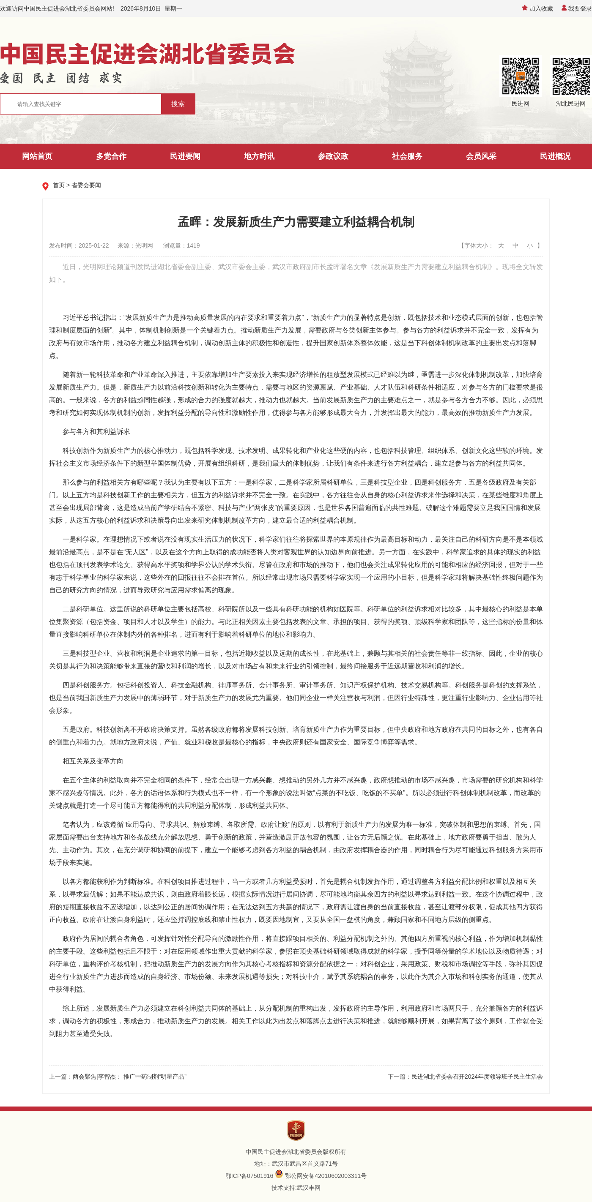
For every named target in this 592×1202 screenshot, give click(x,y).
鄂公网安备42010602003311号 (326, 1175)
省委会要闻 (86, 185)
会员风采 (481, 156)
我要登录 (577, 8)
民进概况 (555, 156)
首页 (59, 185)
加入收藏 (537, 8)
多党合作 (111, 156)
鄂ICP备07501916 (249, 1175)
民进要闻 (185, 156)
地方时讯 (259, 156)
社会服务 (407, 156)
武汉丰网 (309, 1187)
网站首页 (37, 156)
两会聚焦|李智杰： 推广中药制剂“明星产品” (129, 1076)
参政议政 (333, 156)
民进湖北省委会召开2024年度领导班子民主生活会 (477, 1076)
